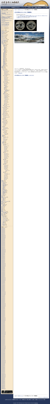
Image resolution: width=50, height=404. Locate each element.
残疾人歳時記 (29, 399)
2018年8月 (3, 282)
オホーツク (39, 15)
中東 (3, 126)
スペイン (5, 162)
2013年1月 (3, 330)
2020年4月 (3, 258)
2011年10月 (3, 348)
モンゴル (5, 84)
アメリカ (35, 15)
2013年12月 (3, 317)
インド (5, 76)
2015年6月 (3, 296)
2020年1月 (3, 262)
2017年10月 (3, 294)
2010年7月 (3, 366)
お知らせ (43, 15)
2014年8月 (3, 308)
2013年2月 (3, 329)
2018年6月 (3, 284)
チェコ (5, 148)
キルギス (5, 72)
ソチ (5, 171)
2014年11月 (3, 304)
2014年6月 (3, 310)
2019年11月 (3, 264)
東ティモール (6, 104)
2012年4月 (3, 341)
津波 (2, 206)
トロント (5, 133)
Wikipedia (20, 73)
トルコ (5, 149)
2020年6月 (3, 256)
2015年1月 (3, 302)
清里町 (4, 55)
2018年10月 (3, 280)
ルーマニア (5, 167)
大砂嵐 (3, 186)
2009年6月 (3, 381)
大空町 (4, 49)
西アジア (4, 105)
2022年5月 (3, 229)
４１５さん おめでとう (5, 23)
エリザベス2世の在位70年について (7, 15)
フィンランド (6, 156)
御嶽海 (3, 188)
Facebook (27, 15)
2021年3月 (3, 245)
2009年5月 (3, 382)
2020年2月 (3, 261)
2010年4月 (3, 369)
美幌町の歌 (24, 399)
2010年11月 (3, 361)
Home (15, 9)
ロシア (5, 168)
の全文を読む (24, 75)
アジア (33, 15)
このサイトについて (8, 399)
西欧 (3, 172)
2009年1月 (3, 387)
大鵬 (3, 187)
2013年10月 (3, 320)
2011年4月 (3, 355)
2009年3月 (3, 385)
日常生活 (3, 202)
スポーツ (3, 37)
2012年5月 (3, 340)
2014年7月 (3, 309)
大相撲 (3, 181)
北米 (21, 16)
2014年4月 (3, 313)
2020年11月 (3, 250)
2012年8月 (3, 336)
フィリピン (5, 98)
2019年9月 (3, 267)
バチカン (5, 163)
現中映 (3, 205)
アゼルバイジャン (6, 106)
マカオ (5, 83)
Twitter (30, 15)
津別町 (4, 54)
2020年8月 (3, 254)
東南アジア (4, 93)
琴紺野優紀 (4, 192)
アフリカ (3, 107)
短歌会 (3, 200)
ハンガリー (5, 150)
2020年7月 (3, 255)
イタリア (5, 160)
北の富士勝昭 (4, 184)
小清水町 (4, 52)
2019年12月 (3, 263)
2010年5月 (3, 368)
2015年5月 (3, 297)
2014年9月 (3, 307)
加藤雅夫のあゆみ (15, 399)
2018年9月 (3, 281)
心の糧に (33, 399)
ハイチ (4, 124)
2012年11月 (3, 333)
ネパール (5, 78)
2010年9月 (3, 363)
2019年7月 (3, 269)
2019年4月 (3, 273)
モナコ (5, 179)
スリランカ (5, 77)
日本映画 (29, 16)
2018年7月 (3, 283)
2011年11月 (3, 347)
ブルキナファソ (5, 111)
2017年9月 (3, 295)
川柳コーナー (4, 197)
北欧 (3, 152)
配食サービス (4, 211)
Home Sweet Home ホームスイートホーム (7, 21)
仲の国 (3, 183)
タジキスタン (6, 73)
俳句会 (3, 198)
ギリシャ (5, 161)
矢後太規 (3, 194)
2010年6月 (3, 367)
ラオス (5, 103)
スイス (5, 146)
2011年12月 (3, 346)
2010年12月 (3, 360)
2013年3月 (3, 328)
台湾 (4, 88)
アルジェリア (5, 108)
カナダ (4, 132)
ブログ (20, 399)
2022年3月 (3, 231)
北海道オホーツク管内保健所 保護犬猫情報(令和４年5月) (7, 17)
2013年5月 (3, 326)
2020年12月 (3, 249)
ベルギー (5, 177)
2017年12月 (3, 291)
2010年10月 (3, 362)
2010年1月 (3, 373)
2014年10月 (3, 306)
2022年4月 (3, 230)
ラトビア (5, 157)
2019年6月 (3, 270)
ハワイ (5, 131)
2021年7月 (3, 241)
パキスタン (5, 79)
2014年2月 (3, 315)
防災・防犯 (3, 213)
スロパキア (5, 147)
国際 (24, 16)
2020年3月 (3, 260)
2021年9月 (3, 238)
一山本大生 (4, 182)
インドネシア (6, 94)
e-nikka (6, 134)
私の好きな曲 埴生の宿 (5, 22)
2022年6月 (3, 228)
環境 (34, 16)
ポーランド (5, 151)
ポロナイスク (7, 170)
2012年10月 (3, 334)
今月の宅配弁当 (4, 40)
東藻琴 (5, 51)
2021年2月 (3, 247)
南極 (23, 16)
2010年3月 (3, 370)
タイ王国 (5, 97)
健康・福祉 (3, 41)
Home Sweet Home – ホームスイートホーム (7, 19)
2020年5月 (3, 257)
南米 (3, 136)
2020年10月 (3, 251)
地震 (2, 180)
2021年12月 (3, 235)
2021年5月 (3, 243)
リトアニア (5, 158)
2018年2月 (3, 289)
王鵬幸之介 (4, 191)
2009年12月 (3, 374)
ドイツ (5, 175)
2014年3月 (3, 314)
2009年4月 (3, 383)
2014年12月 (3, 303)
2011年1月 (3, 359)
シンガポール (6, 96)
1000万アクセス (20, 9)
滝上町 (4, 57)
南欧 (3, 159)
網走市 (4, 59)
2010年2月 (3, 372)
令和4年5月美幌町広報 (5, 24)
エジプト (4, 109)
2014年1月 (3, 316)
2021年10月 (3, 237)
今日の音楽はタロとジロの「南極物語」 (23, 12)
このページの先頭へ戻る (44, 397)
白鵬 (3, 193)
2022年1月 (3, 234)
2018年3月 (3, 288)
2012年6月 (3, 339)
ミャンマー (5, 102)
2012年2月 (3, 343)
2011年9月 (3, 349)
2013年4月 (3, 327)
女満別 (5, 50)
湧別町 (4, 56)
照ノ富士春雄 (4, 190)
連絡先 (36, 399)
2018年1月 (3, 290)
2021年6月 (3, 242)
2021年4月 (3, 244)
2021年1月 (3, 248)
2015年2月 (3, 301)
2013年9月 (3, 321)
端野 (4, 48)
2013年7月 (3, 323)
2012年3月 (3, 342)
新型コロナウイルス (5, 201)
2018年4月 (3, 287)
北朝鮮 (5, 87)
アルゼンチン (5, 137)
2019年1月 (3, 276)
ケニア (4, 110)
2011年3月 (3, 356)
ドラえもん (3, 38)
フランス (5, 176)
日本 (26, 16)
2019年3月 (3, 274)
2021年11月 (3, 236)
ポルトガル (5, 178)
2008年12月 (3, 388)
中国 (4, 85)
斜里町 (4, 53)
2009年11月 (3, 375)
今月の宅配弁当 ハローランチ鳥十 (7, 11)
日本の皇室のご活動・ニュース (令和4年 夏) (7, 13)
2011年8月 (3, 350)
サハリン (6, 169)
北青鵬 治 (3, 185)
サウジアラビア (5, 128)
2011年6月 (3, 353)
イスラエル (4, 127)
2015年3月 (3, 300)
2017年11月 (3, 293)
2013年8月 (3, 322)
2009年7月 (3, 380)
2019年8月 (3, 268)
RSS (44, 399)
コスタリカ (4, 123)
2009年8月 (3, 379)
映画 (32, 16)
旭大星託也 (4, 189)
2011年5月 (3, 354)
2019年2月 (3, 275)
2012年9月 (3, 335)
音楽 (35, 16)
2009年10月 (3, 376)
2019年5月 (3, 271)
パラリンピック (4, 39)
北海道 (19, 16)
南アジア (4, 75)
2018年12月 (3, 277)
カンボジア (5, 95)
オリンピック (4, 34)
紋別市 (4, 58)
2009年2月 (3, 386)
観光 (2, 210)
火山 (2, 208)
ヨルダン (4, 112)
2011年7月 (3, 352)
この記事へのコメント (20, 17)
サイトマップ (40, 399)
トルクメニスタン (6, 74)
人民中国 (6, 86)
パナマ (4, 125)
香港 (4, 92)
